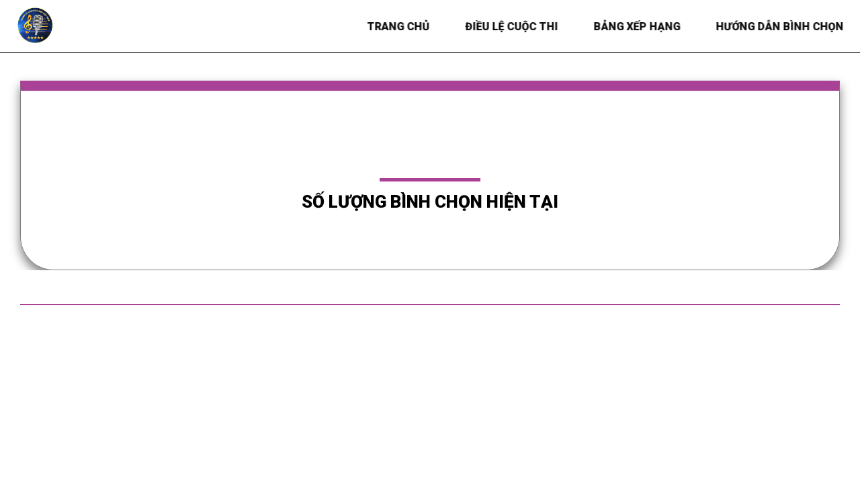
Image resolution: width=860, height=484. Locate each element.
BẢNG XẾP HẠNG (638, 26)
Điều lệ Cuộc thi (512, 26)
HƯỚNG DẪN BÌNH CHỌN (781, 26)
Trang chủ (399, 26)
